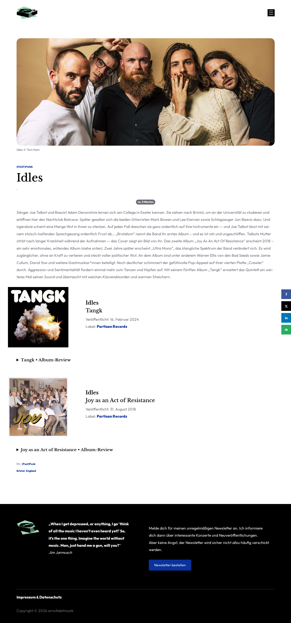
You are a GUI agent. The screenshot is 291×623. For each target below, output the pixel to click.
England (31, 470)
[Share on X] (286, 306)
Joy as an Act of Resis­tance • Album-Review (67, 449)
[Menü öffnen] (271, 12)
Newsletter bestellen (170, 565)
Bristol (21, 470)
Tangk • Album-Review (46, 359)
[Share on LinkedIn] (286, 318)
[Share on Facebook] (286, 294)
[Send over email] (286, 329)
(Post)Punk (25, 166)
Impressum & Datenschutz (39, 597)
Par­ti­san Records (112, 326)
